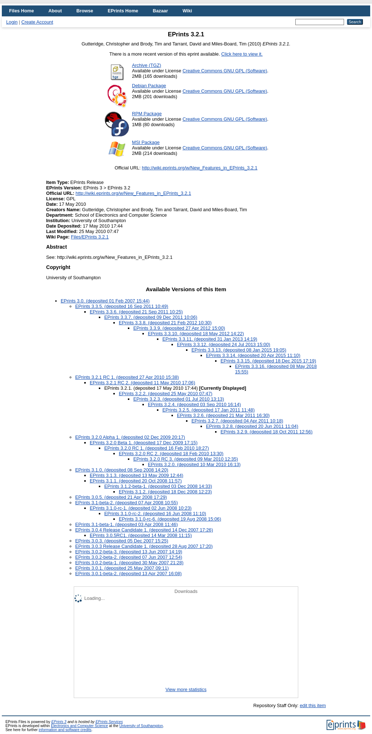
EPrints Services (109, 722)
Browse (84, 10)
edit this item (313, 705)
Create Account (37, 22)
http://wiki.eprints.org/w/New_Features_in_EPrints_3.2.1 (200, 168)
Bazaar (160, 10)
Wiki (187, 10)
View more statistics (186, 689)
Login (11, 22)
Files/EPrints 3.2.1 (90, 237)
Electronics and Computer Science (79, 726)
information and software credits (65, 730)
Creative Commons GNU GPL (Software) (224, 70)
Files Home (21, 10)
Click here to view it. (242, 54)
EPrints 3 (58, 722)
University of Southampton (141, 726)
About (55, 10)
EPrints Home (123, 10)
